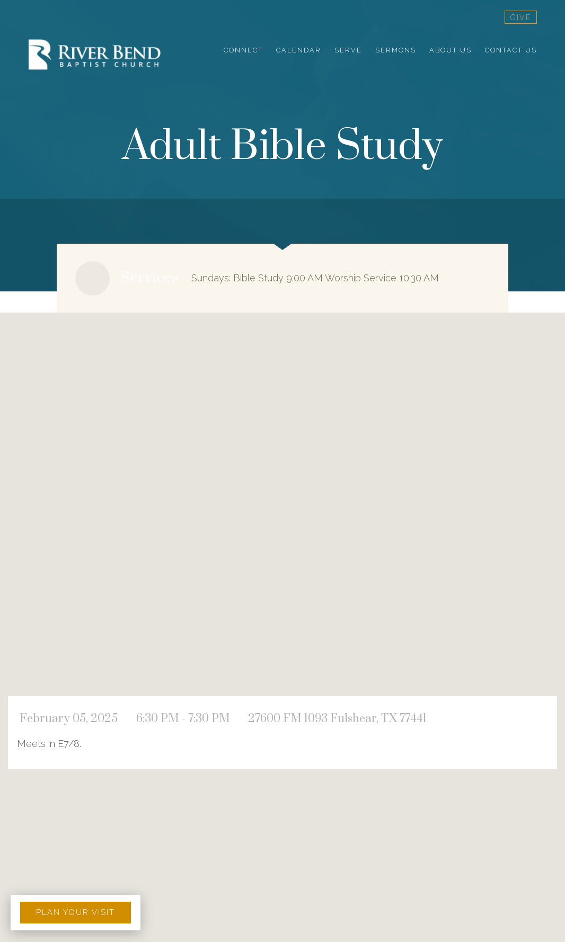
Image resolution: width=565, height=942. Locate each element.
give (520, 17)
